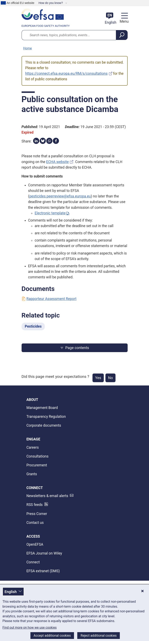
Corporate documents (44, 425)
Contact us (35, 523)
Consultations (38, 456)
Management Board (42, 408)
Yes (98, 378)
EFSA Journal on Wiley (44, 553)
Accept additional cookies (52, 635)
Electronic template (50, 213)
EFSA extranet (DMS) (43, 571)
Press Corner (37, 514)
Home (27, 48)
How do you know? (51, 3)
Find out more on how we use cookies (29, 627)
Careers (33, 447)
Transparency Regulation (46, 416)
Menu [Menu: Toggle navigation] (123, 21)
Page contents (74, 348)
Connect (33, 562)
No (110, 378)
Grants (32, 474)
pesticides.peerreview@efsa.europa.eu (60, 196)
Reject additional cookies (99, 635)
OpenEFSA (35, 544)
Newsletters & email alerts (47, 496)
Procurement (37, 465)
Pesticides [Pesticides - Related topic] (33, 326)
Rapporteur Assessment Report (49, 299)
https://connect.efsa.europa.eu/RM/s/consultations (66, 73)
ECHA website (57, 162)
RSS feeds (35, 505)
